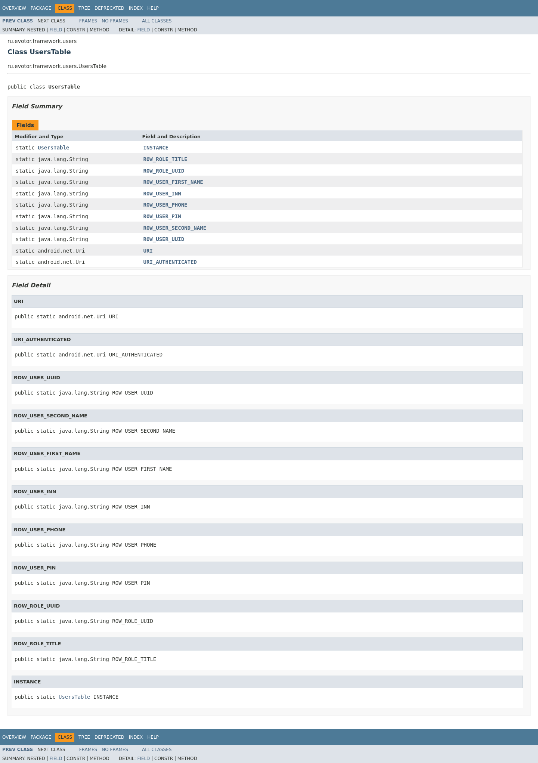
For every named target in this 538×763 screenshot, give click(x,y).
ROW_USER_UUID (164, 239)
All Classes (156, 21)
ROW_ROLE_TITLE (165, 159)
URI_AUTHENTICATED (170, 262)
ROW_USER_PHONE (165, 205)
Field (55, 30)
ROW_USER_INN (162, 194)
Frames (88, 21)
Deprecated (109, 8)
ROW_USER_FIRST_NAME (173, 182)
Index (136, 8)
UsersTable (53, 148)
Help (153, 8)
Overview (14, 8)
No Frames (115, 21)
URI (148, 251)
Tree (84, 8)
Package (41, 8)
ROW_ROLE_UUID (164, 171)
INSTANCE (155, 148)
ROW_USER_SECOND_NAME (175, 228)
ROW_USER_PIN (162, 216)
